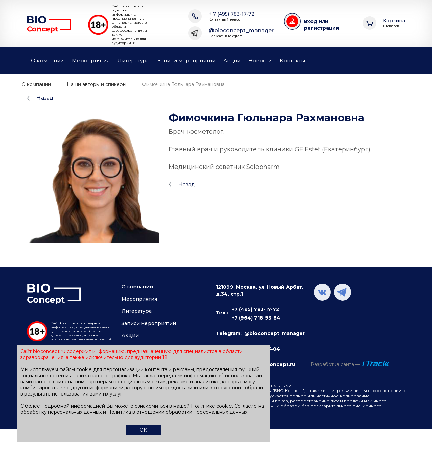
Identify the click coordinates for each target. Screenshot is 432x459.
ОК (143, 430)
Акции (231, 60)
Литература (134, 60)
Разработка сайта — (335, 364)
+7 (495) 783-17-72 (255, 309)
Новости (260, 60)
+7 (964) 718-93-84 (256, 318)
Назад (45, 98)
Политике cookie (211, 406)
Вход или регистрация (321, 24)
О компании (47, 60)
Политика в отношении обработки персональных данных (177, 412)
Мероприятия (91, 60)
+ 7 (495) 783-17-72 (231, 16)
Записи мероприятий (186, 60)
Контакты (292, 60)
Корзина (394, 23)
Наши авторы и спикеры (96, 84)
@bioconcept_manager (241, 33)
